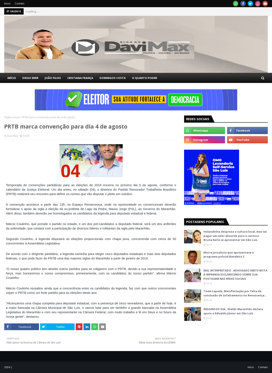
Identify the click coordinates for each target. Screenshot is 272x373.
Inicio (7, 3)
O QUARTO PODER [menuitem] (144, 78)
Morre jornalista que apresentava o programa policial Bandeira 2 (228, 255)
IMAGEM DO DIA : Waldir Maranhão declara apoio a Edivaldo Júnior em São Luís (233, 311)
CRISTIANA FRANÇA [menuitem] (80, 78)
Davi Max (12, 136)
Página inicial (12, 117)
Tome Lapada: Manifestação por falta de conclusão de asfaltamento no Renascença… (235, 293)
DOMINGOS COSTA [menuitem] (113, 78)
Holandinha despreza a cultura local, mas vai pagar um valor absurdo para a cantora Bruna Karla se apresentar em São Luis (235, 236)
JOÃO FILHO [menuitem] (53, 78)
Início (251, 367)
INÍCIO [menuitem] (11, 78)
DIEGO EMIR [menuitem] (30, 78)
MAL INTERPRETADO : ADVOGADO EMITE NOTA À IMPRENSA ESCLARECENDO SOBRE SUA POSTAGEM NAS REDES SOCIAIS (235, 275)
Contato (19, 3)
